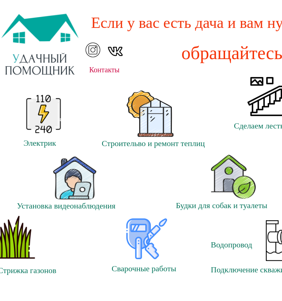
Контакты (104, 70)
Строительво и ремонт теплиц (153, 143)
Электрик (40, 143)
